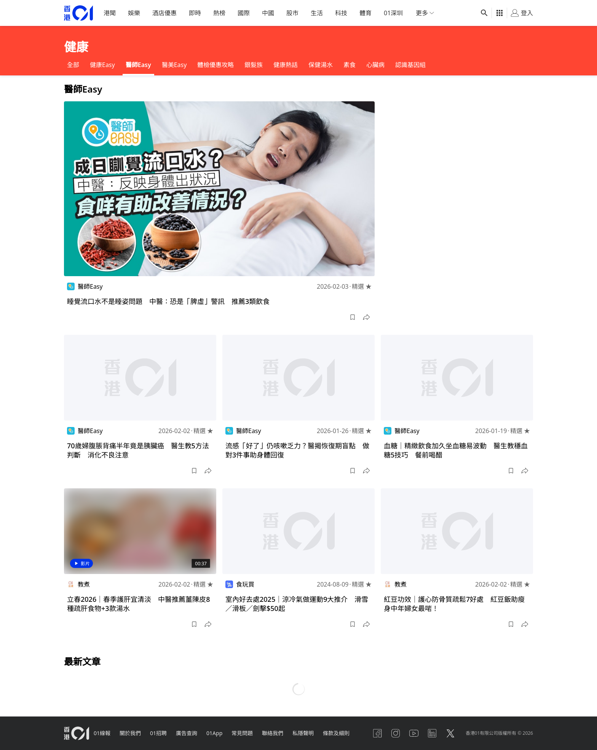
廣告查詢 (186, 733)
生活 (317, 13)
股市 (292, 13)
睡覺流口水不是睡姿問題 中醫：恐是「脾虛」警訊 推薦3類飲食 (168, 301)
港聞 (110, 13)
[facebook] (377, 733)
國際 (244, 13)
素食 (349, 65)
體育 (365, 13)
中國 (268, 13)
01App (214, 733)
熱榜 (219, 13)
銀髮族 (253, 65)
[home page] (78, 13)
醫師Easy (138, 65)
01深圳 (393, 13)
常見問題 (242, 733)
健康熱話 (285, 65)
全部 (73, 65)
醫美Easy (174, 65)
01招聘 (158, 733)
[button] (352, 317)
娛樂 (134, 13)
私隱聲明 (303, 733)
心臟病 (375, 65)
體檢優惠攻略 (215, 65)
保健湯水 (320, 65)
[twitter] (450, 733)
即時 (195, 13)
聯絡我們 (272, 733)
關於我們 (130, 733)
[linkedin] (432, 733)
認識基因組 (410, 65)
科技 (341, 13)
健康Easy (102, 65)
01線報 (102, 733)
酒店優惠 (164, 13)
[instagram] (395, 733)
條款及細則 (336, 733)
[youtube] (413, 733)
